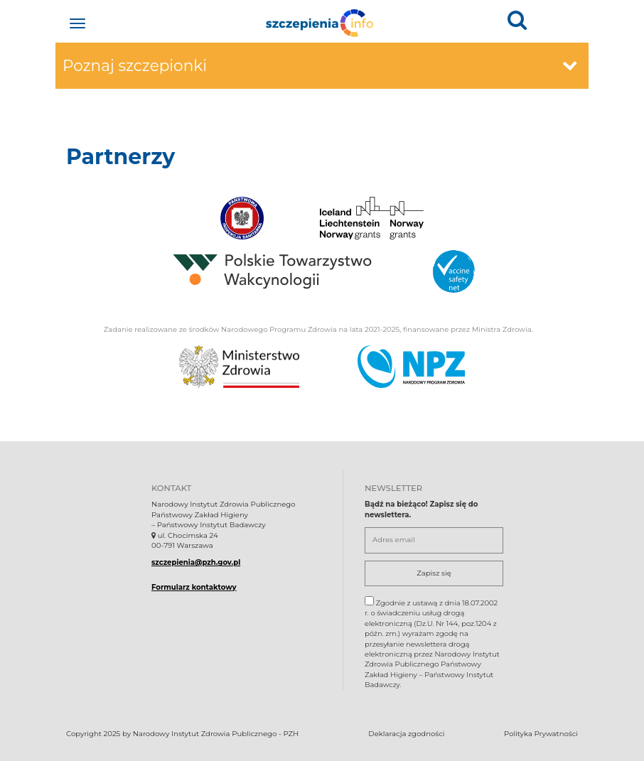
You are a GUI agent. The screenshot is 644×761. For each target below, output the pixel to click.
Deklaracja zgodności (406, 733)
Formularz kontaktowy (194, 587)
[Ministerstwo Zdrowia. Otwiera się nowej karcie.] (239, 366)
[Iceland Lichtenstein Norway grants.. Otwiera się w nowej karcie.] (372, 218)
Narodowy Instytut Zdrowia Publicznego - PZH (216, 733)
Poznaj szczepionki (320, 65)
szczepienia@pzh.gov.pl (195, 562)
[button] (517, 20)
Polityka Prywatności (541, 733)
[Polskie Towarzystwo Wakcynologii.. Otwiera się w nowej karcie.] (272, 271)
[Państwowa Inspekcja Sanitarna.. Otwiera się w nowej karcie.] (242, 218)
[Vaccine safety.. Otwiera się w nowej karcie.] (454, 271)
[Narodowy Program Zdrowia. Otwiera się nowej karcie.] (411, 366)
